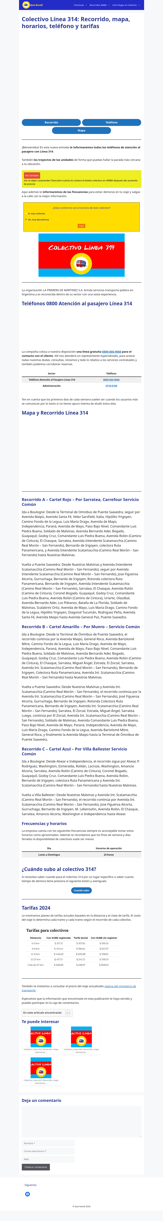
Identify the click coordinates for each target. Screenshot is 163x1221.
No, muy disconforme (38, 219)
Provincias (81, 5)
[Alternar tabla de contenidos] (66, 1013)
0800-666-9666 (111, 351)
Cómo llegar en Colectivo (126, 5)
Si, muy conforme (36, 213)
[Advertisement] (81, 55)
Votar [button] (81, 226)
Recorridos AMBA (100, 5)
